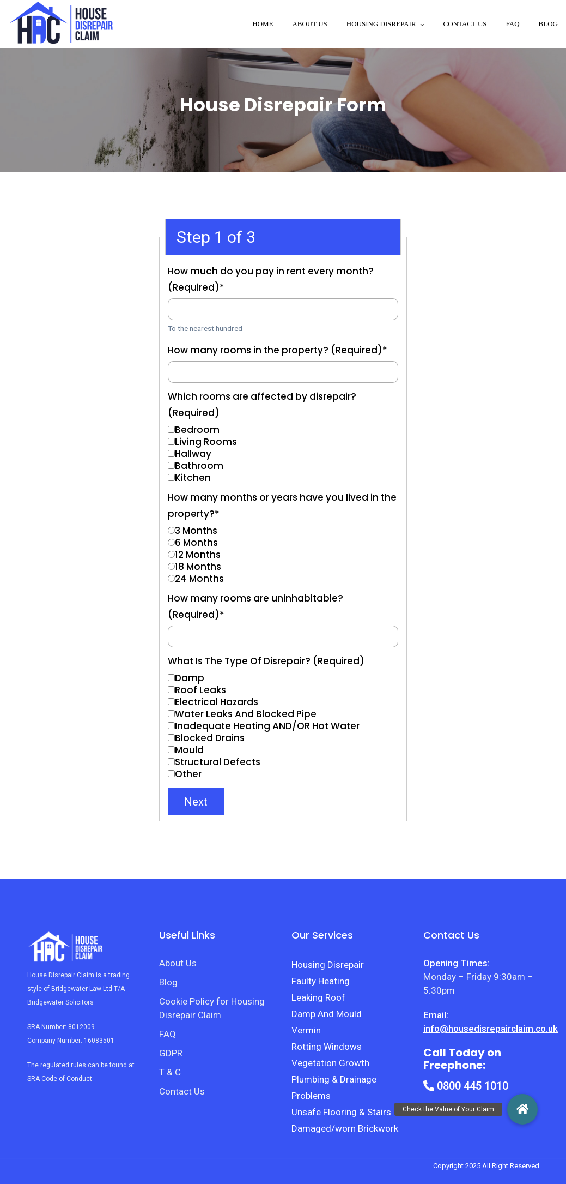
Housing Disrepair (327, 964)
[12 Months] (171, 554)
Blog (548, 24)
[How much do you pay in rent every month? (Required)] (283, 309)
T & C (170, 1072)
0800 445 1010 (465, 1085)
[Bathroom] (171, 465)
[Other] (171, 773)
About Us (309, 24)
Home (262, 24)
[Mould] (171, 749)
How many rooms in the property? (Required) (277, 350)
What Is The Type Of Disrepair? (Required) (266, 661)
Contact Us (465, 24)
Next (196, 801)
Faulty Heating (320, 981)
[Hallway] (171, 453)
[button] (522, 1109)
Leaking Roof (318, 997)
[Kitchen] (171, 477)
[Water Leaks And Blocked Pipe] (171, 713)
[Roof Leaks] (171, 689)
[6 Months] (171, 542)
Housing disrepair (381, 24)
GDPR (170, 1053)
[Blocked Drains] (171, 737)
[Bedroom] (171, 429)
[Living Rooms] (171, 441)
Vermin (306, 1030)
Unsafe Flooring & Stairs (341, 1112)
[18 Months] (171, 566)
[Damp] (171, 677)
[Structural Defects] (171, 761)
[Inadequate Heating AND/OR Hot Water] (171, 725)
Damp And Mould (326, 1013)
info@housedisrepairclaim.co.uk (490, 1028)
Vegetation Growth (330, 1062)
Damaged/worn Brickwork (344, 1128)
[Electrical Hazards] (171, 701)
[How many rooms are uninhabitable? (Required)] (283, 636)
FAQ (513, 24)
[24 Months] (171, 578)
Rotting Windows (326, 1046)
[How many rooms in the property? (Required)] (283, 372)
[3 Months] (171, 530)
